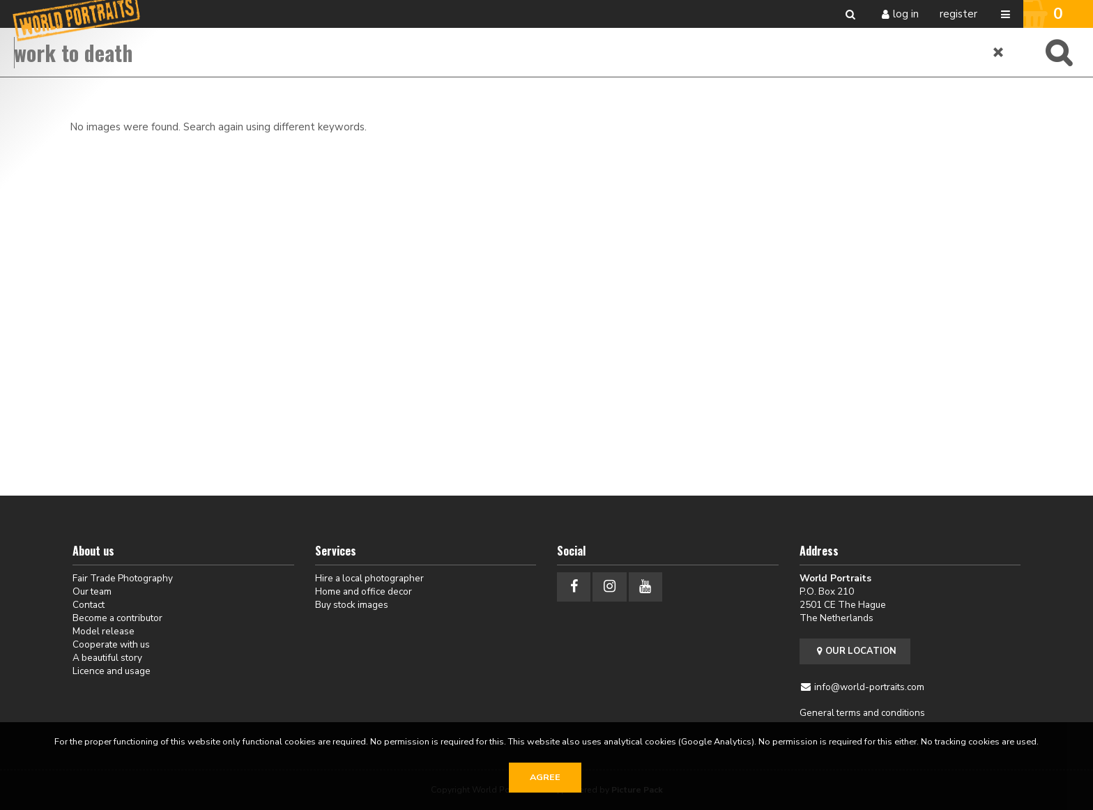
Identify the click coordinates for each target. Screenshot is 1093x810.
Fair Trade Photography (122, 578)
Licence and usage (111, 671)
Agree (545, 777)
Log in (906, 14)
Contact (88, 604)
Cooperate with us (111, 644)
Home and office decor (363, 591)
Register (958, 14)
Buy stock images (351, 604)
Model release (103, 631)
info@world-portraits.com (869, 687)
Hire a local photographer (369, 578)
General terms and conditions (862, 712)
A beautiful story (107, 657)
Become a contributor (117, 618)
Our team (92, 591)
